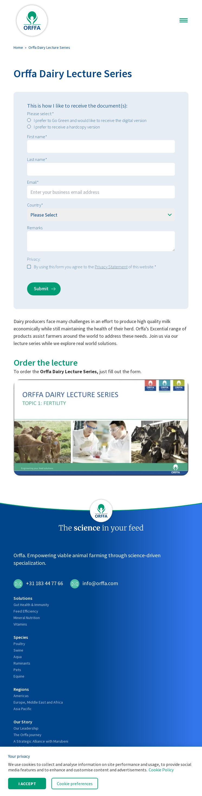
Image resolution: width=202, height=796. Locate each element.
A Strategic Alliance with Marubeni (41, 741)
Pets (17, 669)
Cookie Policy (161, 769)
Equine (19, 676)
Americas (21, 695)
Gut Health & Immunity (31, 604)
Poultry (19, 643)
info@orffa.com (94, 583)
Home (18, 47)
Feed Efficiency (26, 611)
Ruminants (22, 663)
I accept (27, 783)
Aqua (18, 656)
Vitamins (20, 624)
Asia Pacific (23, 708)
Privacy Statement (111, 266)
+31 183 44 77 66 (38, 583)
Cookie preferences (75, 783)
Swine (18, 650)
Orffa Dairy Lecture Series (49, 47)
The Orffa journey (27, 734)
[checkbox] (101, 123)
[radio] (101, 120)
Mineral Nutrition (27, 617)
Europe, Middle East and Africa (38, 702)
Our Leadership (26, 728)
